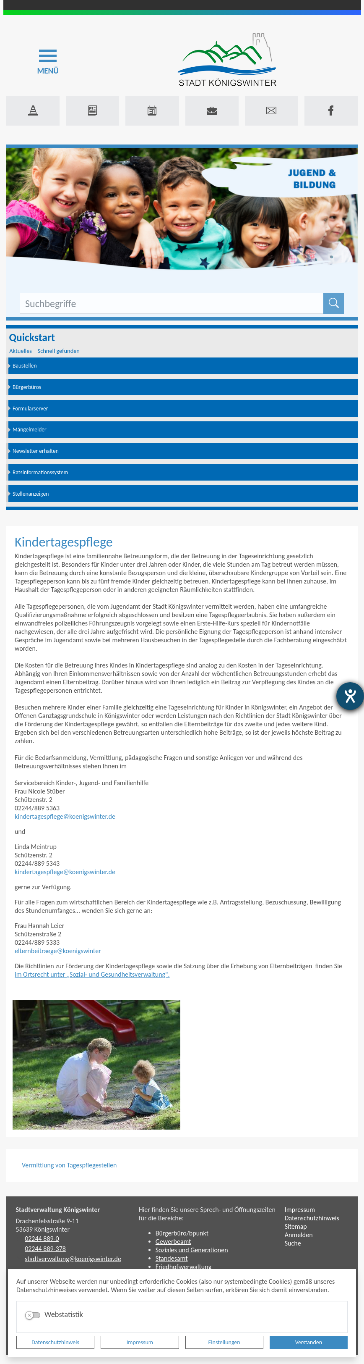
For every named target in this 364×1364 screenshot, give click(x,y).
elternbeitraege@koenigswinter (58, 951)
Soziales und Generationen (192, 1250)
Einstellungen (224, 1342)
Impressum (140, 1342)
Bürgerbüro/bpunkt (182, 1233)
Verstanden (308, 1342)
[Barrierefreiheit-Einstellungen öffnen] (350, 696)
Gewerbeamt (173, 1242)
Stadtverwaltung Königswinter (58, 1210)
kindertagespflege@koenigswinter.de (65, 816)
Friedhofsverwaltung (184, 1267)
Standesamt (172, 1258)
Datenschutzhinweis (55, 1342)
